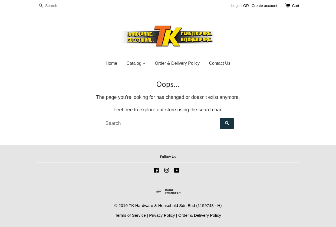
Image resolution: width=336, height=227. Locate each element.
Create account (264, 6)
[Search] (53, 6)
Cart (295, 6)
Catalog (136, 63)
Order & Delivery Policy (177, 63)
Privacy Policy (162, 215)
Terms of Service (130, 215)
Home (111, 63)
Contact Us (219, 63)
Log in (236, 6)
